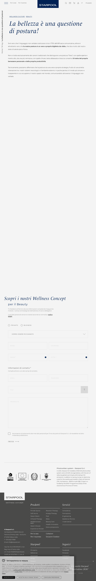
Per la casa (13, 3)
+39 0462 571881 (11, 539)
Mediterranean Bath (35, 522)
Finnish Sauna (35, 510)
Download (34, 555)
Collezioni (49, 534)
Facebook (65, 550)
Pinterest (65, 553)
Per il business (22, 3)
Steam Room (34, 516)
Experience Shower (37, 529)
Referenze (33, 553)
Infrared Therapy (36, 519)
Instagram (66, 555)
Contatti (70, 3)
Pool (47, 516)
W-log (2, 45)
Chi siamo (33, 550)
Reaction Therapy (52, 510)
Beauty (29, 16)
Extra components (52, 527)
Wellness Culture (17, 16)
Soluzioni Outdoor (52, 537)
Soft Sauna (34, 513)
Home (2, 51)
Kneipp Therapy (51, 513)
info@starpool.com (14, 542)
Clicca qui (71, 573)
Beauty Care (50, 521)
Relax (48, 519)
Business (28, 325)
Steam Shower (35, 526)
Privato (14, 325)
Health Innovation (52, 524)
